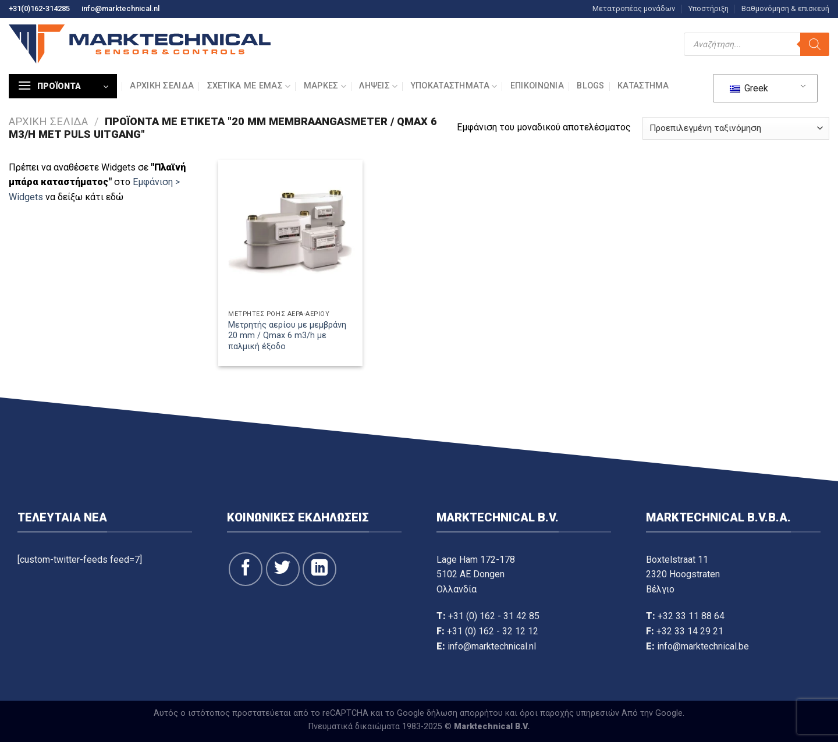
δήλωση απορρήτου (465, 713)
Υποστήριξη (708, 8)
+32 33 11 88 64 (691, 616)
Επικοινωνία (537, 86)
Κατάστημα (643, 86)
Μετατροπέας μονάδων (633, 8)
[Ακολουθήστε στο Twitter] (283, 569)
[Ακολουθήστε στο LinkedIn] (319, 569)
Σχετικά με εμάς (249, 86)
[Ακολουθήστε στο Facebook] (245, 569)
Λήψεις (378, 86)
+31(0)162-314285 (39, 8)
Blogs (590, 86)
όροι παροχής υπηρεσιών (569, 713)
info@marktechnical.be (703, 646)
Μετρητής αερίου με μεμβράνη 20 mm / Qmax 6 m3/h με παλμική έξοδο (287, 336)
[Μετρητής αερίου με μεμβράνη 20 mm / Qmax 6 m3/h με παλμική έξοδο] (290, 232)
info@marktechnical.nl (120, 8)
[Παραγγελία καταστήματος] (735, 128)
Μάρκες (325, 86)
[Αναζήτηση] (814, 44)
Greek (749, 88)
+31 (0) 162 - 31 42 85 (493, 616)
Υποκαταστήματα (454, 86)
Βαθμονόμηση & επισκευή (785, 8)
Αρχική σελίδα (162, 86)
